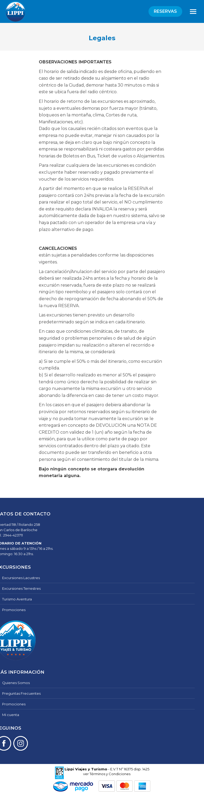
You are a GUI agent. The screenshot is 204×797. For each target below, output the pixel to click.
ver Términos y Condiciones (106, 774)
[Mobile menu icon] (193, 11)
